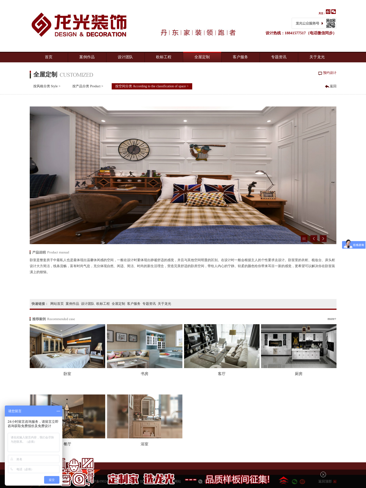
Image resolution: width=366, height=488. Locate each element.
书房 (144, 374)
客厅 (222, 374)
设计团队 (125, 57)
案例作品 (87, 57)
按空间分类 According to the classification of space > (152, 86)
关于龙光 (317, 57)
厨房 (298, 374)
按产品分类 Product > (87, 86)
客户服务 (240, 57)
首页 (48, 57)
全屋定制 (202, 57)
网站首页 (57, 304)
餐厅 (67, 444)
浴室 (144, 444)
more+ (332, 319)
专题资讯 (278, 57)
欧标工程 (163, 57)
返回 (333, 86)
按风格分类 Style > (47, 86)
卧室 (67, 374)
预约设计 (330, 73)
